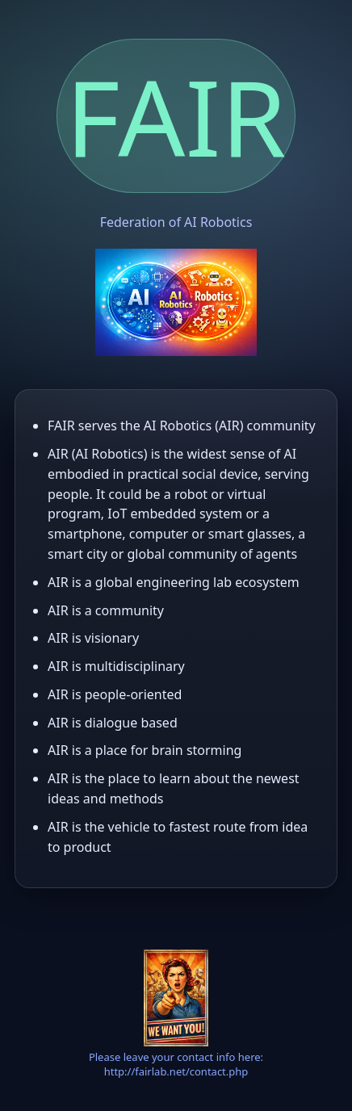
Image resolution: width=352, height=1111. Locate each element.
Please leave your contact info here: (176, 1057)
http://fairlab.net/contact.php (176, 1071)
